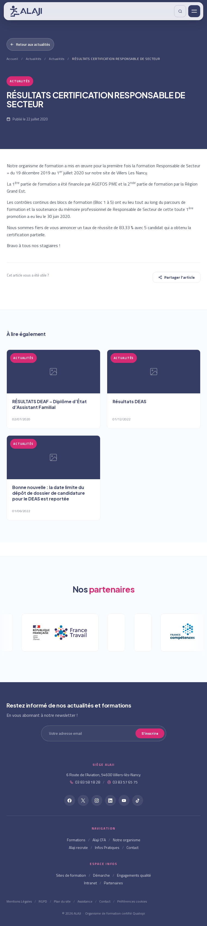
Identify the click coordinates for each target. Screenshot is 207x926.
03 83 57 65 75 (122, 782)
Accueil (12, 58)
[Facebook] (69, 800)
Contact (132, 847)
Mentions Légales (19, 901)
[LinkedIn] (110, 800)
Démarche (101, 875)
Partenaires (113, 883)
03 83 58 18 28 (85, 782)
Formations (76, 840)
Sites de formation (71, 875)
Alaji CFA (99, 840)
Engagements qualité (134, 875)
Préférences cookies (132, 901)
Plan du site (62, 901)
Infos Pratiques (107, 847)
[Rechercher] (180, 11)
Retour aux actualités (30, 44)
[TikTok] (137, 800)
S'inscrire (149, 733)
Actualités (33, 58)
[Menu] (194, 11)
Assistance (85, 901)
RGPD (43, 901)
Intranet (90, 883)
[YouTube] (124, 800)
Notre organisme (126, 840)
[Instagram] (96, 800)
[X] (83, 800)
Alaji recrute (78, 847)
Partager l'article (176, 277)
